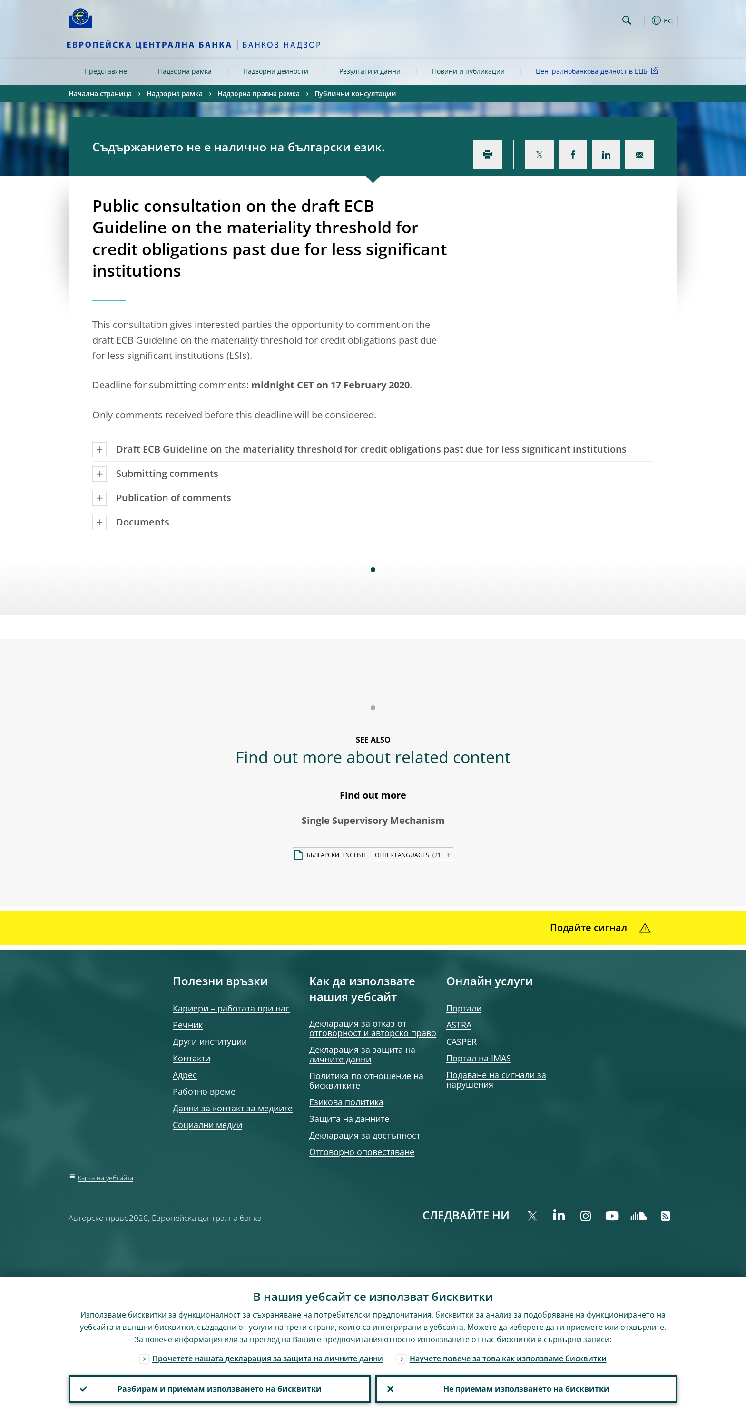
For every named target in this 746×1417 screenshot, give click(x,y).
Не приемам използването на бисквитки (526, 1389)
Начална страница (100, 93)
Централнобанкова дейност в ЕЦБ (599, 71)
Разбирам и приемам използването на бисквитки (220, 1389)
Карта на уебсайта (105, 1177)
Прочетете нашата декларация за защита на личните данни (267, 1358)
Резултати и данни (370, 71)
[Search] (571, 19)
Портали (463, 1008)
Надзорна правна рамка (258, 93)
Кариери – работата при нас (231, 1008)
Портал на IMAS (478, 1058)
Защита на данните (349, 1118)
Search (627, 20)
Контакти (191, 1058)
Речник (188, 1025)
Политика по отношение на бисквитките (366, 1080)
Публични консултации (355, 93)
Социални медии (207, 1124)
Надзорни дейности (275, 71)
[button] (644, 20)
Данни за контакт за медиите (233, 1108)
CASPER (461, 1041)
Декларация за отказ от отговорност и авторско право (372, 1028)
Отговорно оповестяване (361, 1152)
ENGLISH (354, 855)
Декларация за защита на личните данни (362, 1054)
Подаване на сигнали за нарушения (496, 1079)
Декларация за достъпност (364, 1135)
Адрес (185, 1074)
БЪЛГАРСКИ (323, 855)
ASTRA (458, 1025)
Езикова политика (346, 1102)
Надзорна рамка (185, 71)
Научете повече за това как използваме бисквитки (508, 1358)
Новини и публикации (468, 71)
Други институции (210, 1041)
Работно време (204, 1091)
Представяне (105, 71)
